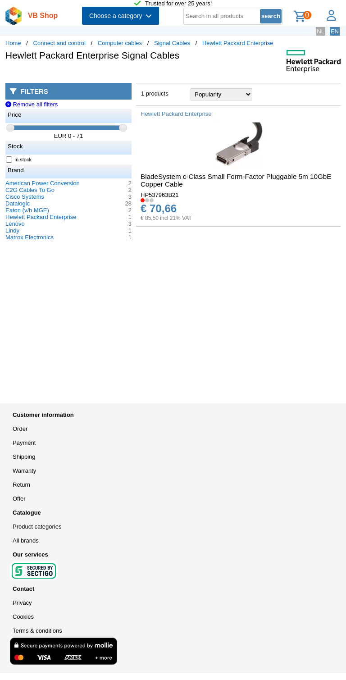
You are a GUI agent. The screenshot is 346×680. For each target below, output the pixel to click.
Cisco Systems (24, 196)
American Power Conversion (42, 183)
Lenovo (15, 223)
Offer (19, 498)
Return (21, 484)
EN (335, 31)
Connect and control (59, 43)
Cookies (23, 616)
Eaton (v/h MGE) (27, 210)
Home (13, 43)
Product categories (37, 526)
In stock (19, 159)
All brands (26, 540)
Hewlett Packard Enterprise (237, 43)
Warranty (24, 470)
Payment (24, 442)
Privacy (22, 602)
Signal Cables (172, 43)
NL (320, 31)
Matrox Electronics (29, 237)
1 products (154, 93)
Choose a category (120, 15)
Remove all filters (31, 104)
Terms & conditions (37, 630)
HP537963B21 (160, 195)
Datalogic (17, 203)
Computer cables (120, 43)
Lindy (12, 230)
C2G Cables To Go (30, 190)
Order (20, 428)
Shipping (24, 456)
